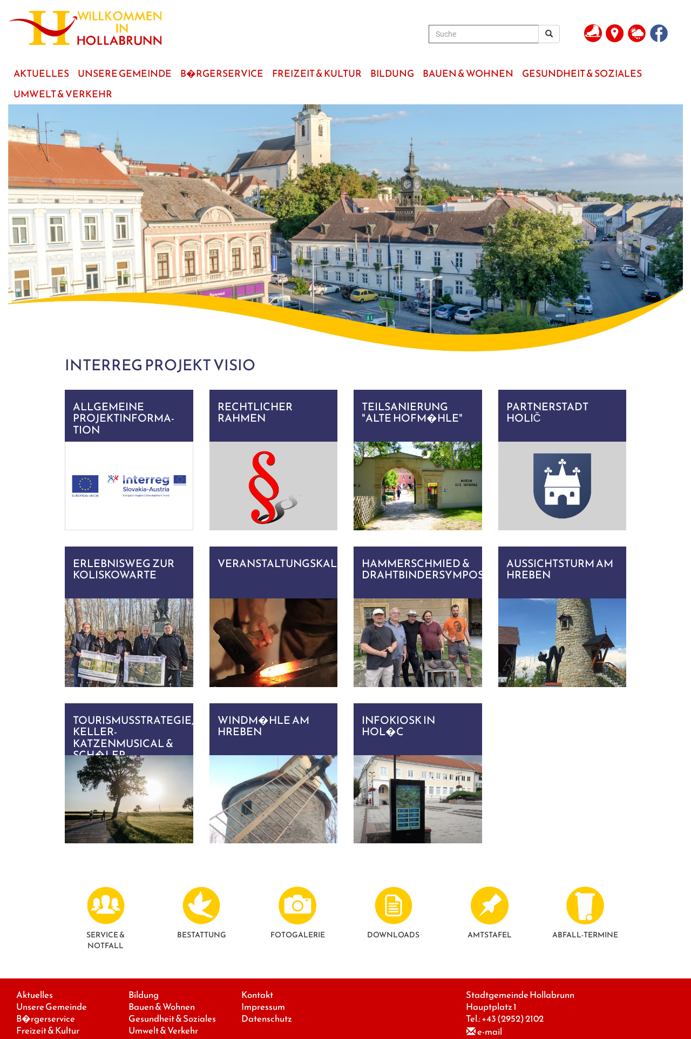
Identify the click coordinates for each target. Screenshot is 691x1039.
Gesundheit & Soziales (172, 1018)
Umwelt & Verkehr (163, 1030)
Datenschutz (266, 1018)
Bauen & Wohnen (161, 1007)
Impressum (263, 1007)
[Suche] (484, 34)
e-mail (489, 1031)
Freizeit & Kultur (47, 1030)
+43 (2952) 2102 (513, 1018)
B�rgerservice (45, 1018)
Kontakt (257, 995)
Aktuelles (34, 995)
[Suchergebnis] (549, 34)
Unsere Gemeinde (51, 1007)
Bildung (143, 995)
